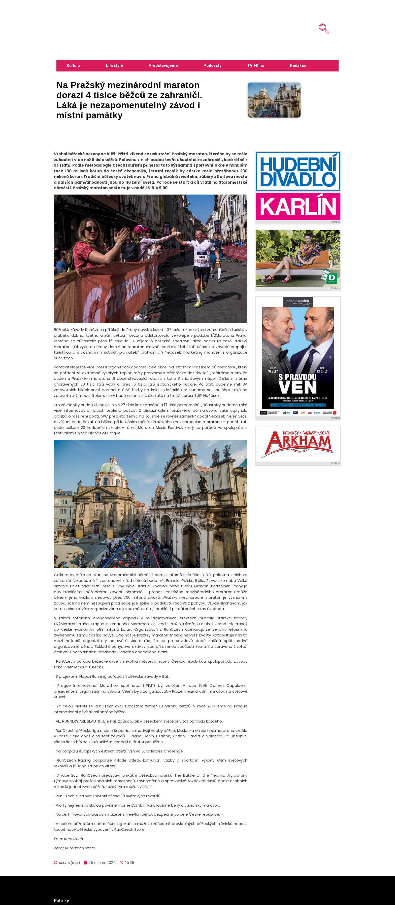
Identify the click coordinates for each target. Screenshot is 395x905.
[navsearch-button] (316, 18)
